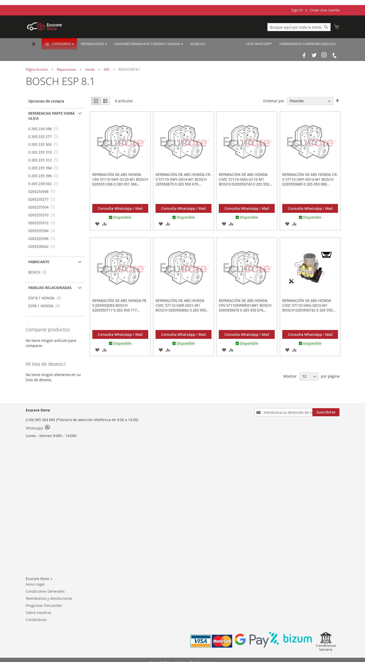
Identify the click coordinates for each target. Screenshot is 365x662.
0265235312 (43, 222)
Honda (90, 69)
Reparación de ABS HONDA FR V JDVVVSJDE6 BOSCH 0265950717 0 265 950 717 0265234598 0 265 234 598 (119, 307)
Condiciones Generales (45, 591)
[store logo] (44, 26)
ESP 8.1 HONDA (46, 298)
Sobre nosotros (38, 612)
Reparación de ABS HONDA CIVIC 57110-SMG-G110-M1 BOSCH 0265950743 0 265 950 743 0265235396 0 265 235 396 (244, 181)
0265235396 (43, 238)
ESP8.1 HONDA (45, 305)
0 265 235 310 (44, 152)
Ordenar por (273, 100)
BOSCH (39, 272)
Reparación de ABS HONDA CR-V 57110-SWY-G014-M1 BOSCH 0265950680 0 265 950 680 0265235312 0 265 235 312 (310, 181)
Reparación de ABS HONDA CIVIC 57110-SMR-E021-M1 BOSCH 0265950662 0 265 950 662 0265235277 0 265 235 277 (181, 307)
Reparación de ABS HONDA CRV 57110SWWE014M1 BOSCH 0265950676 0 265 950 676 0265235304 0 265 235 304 (245, 307)
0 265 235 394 (44, 168)
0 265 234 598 (44, 128)
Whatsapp (39, 427)
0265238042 (43, 246)
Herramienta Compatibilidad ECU (308, 44)
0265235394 (43, 230)
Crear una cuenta (324, 10)
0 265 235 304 (44, 144)
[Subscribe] (325, 412)
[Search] (326, 27)
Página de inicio (37, 69)
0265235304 (43, 207)
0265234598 (43, 191)
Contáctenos (36, 619)
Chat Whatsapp (259, 44)
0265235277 (43, 199)
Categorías (62, 44)
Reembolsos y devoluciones (49, 598)
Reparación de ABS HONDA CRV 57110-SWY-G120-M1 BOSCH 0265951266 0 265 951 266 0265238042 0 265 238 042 (120, 181)
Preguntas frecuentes (44, 605)
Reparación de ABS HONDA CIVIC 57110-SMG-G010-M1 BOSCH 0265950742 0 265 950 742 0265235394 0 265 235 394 (308, 307)
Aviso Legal (35, 584)
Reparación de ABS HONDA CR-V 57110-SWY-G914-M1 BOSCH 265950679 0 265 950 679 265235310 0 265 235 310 (183, 181)
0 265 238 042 (44, 183)
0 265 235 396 (44, 175)
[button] (97, 224)
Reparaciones (93, 44)
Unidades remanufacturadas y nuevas (147, 44)
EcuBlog (197, 44)
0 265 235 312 (44, 160)
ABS (107, 69)
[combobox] (299, 27)
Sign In (297, 10)
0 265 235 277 (44, 136)
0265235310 (43, 215)
